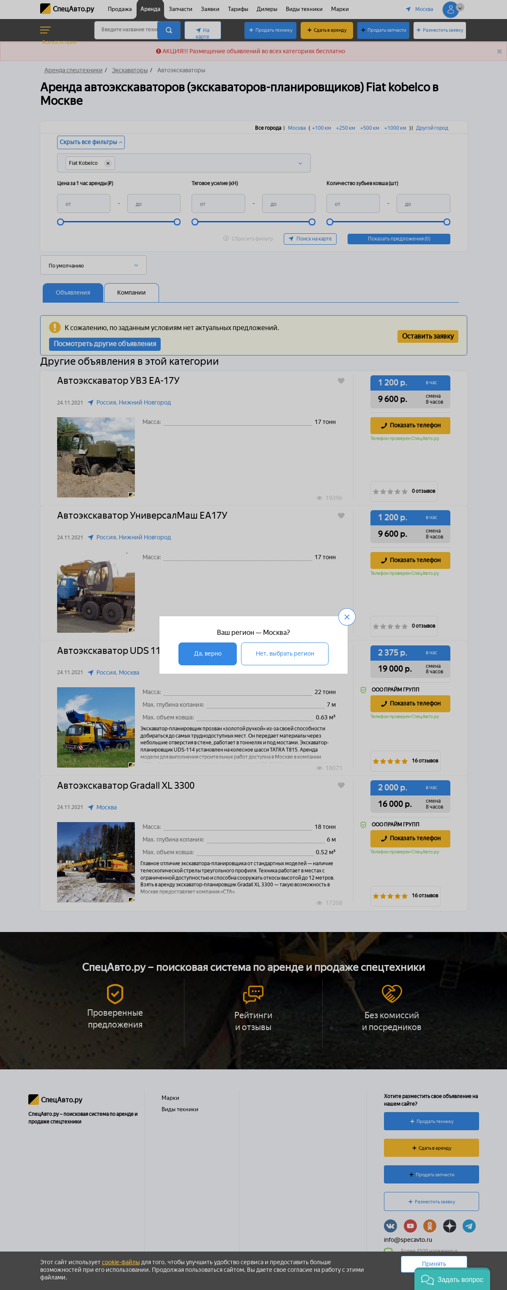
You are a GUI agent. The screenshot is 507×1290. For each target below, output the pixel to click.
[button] (452, 1279)
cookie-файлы (121, 1262)
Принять (434, 1264)
